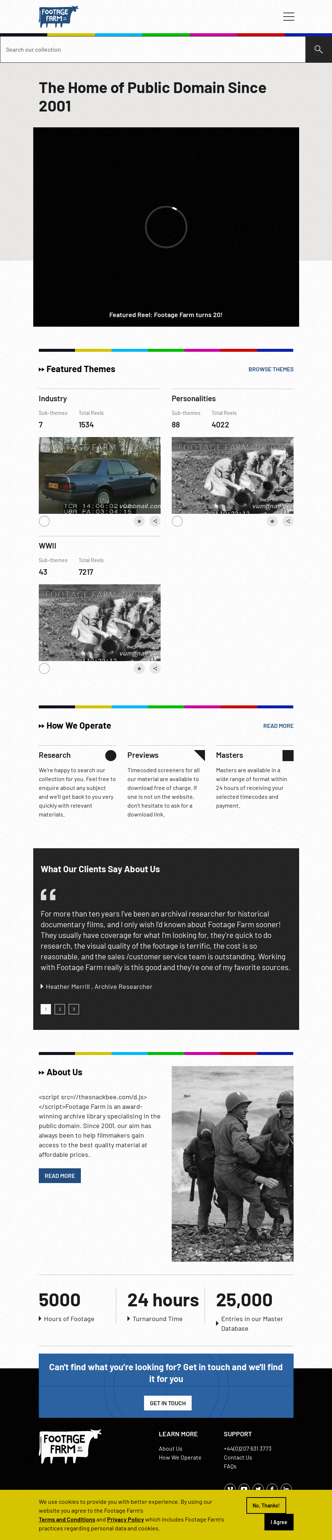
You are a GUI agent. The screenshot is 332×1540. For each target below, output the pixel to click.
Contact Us (238, 1457)
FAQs (230, 1465)
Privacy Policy (125, 1519)
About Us (170, 1448)
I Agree (279, 1522)
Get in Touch (168, 1402)
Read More (278, 725)
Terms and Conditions (67, 1519)
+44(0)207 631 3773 (247, 1448)
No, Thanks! (266, 1505)
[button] (46, 1009)
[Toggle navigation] (288, 16)
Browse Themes (271, 368)
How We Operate (180, 1457)
